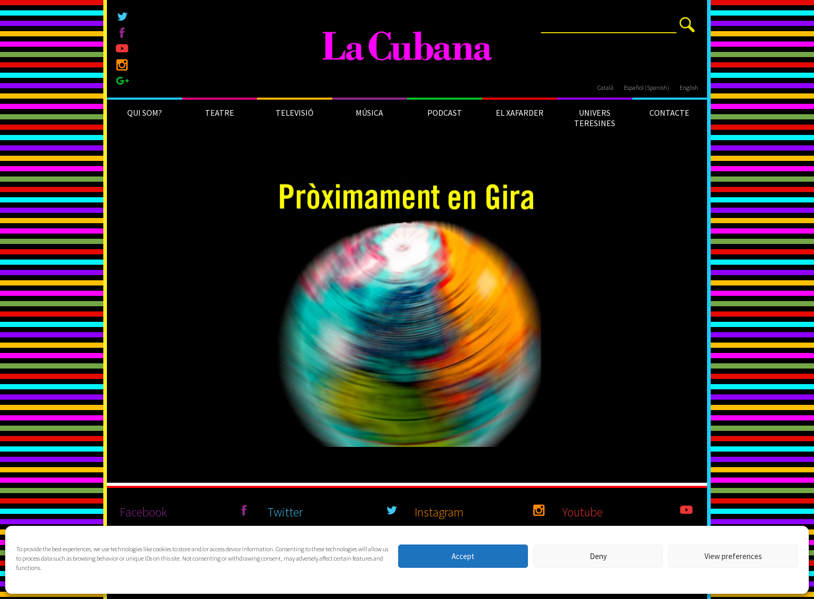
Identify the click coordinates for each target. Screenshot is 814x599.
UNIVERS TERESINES (594, 117)
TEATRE (219, 112)
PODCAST (444, 112)
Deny (598, 556)
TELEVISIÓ (295, 112)
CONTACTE (669, 112)
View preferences (733, 556)
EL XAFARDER (520, 112)
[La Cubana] (407, 47)
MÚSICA (369, 112)
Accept (463, 556)
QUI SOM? (144, 112)
